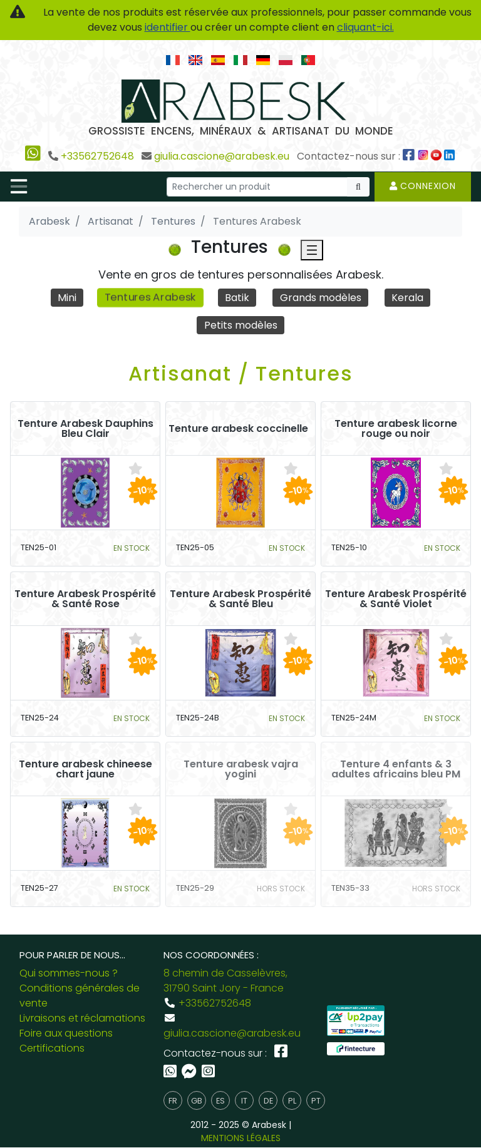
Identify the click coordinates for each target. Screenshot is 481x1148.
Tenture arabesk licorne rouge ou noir (395, 429)
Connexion (423, 186)
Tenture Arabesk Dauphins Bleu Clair (85, 429)
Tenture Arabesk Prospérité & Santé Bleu (240, 599)
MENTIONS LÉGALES (241, 1138)
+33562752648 (97, 156)
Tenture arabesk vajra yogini (241, 769)
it (244, 1100)
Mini (66, 297)
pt (316, 1100)
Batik (237, 297)
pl (292, 1100)
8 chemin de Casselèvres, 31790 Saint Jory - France (225, 981)
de (268, 1100)
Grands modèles (320, 297)
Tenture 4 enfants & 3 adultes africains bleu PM (395, 769)
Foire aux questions (66, 1034)
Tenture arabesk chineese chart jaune (85, 769)
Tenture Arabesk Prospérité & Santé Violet (396, 599)
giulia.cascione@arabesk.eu (221, 156)
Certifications (52, 1049)
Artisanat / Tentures (240, 373)
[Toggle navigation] (19, 187)
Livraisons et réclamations (82, 1019)
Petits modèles (240, 325)
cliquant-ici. (365, 27)
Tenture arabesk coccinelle (238, 429)
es (220, 1100)
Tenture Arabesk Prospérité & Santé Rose (85, 599)
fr (172, 1100)
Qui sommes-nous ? (68, 973)
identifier (167, 27)
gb (196, 1100)
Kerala (408, 297)
